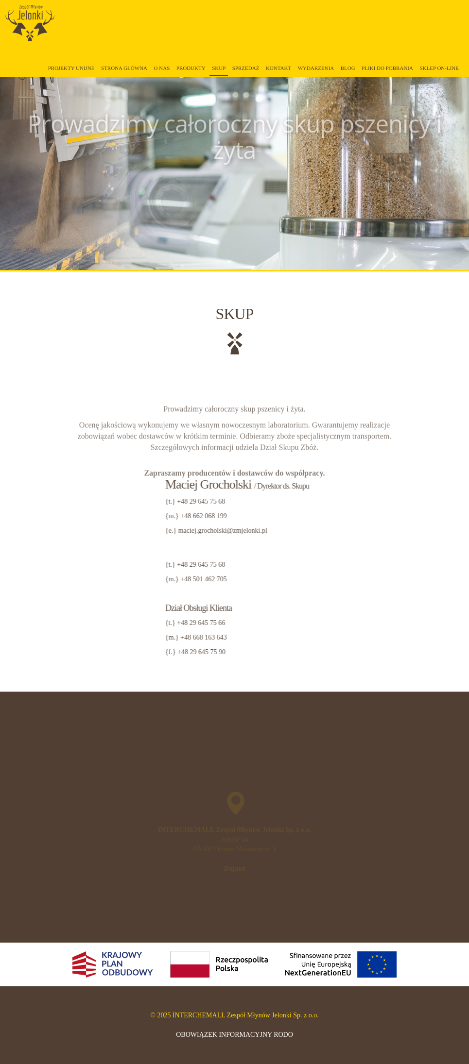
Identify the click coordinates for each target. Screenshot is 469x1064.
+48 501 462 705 (384, 579)
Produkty (191, 68)
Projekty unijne (71, 68)
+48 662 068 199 (384, 516)
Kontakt (278, 68)
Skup (219, 68)
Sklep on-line (439, 68)
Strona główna (124, 68)
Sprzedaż (246, 68)
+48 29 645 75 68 (381, 501)
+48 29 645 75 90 (381, 652)
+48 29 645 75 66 (381, 622)
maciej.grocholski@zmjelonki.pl (402, 530)
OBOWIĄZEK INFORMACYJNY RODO (234, 1034)
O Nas (162, 68)
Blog (348, 68)
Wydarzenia (316, 68)
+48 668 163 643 (384, 637)
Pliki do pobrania (387, 68)
